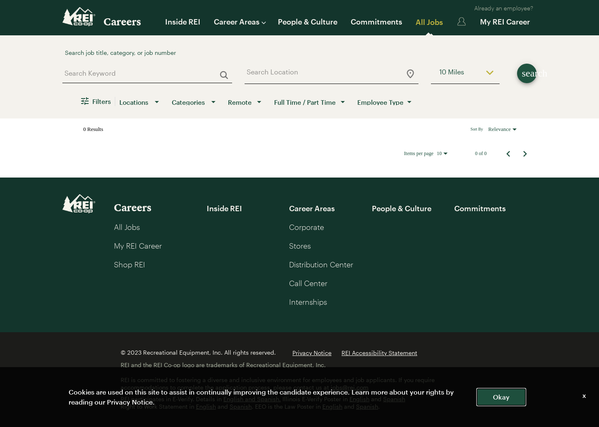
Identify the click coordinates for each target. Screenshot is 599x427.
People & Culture (307, 21)
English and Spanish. (252, 398)
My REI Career (505, 21)
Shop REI (129, 264)
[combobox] (144, 73)
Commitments (376, 21)
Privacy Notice (312, 352)
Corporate (306, 227)
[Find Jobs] (527, 73)
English (359, 398)
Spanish (394, 398)
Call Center (308, 283)
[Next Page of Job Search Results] (525, 153)
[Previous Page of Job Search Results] (508, 153)
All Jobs (429, 22)
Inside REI (182, 21)
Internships (308, 301)
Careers (122, 21)
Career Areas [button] (239, 21)
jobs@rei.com (350, 387)
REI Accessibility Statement (379, 352)
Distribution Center (321, 264)
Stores (300, 245)
